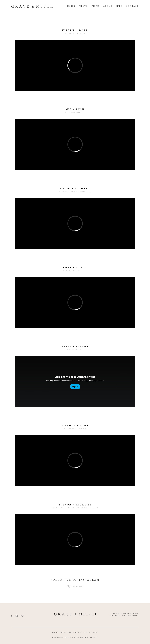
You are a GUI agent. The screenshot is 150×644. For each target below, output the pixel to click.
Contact (132, 6)
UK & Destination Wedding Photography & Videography (124, 614)
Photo (83, 6)
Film (70, 632)
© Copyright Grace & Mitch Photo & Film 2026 (75, 637)
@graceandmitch (75, 586)
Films (96, 6)
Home (71, 6)
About (108, 6)
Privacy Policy (90, 632)
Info (119, 6)
